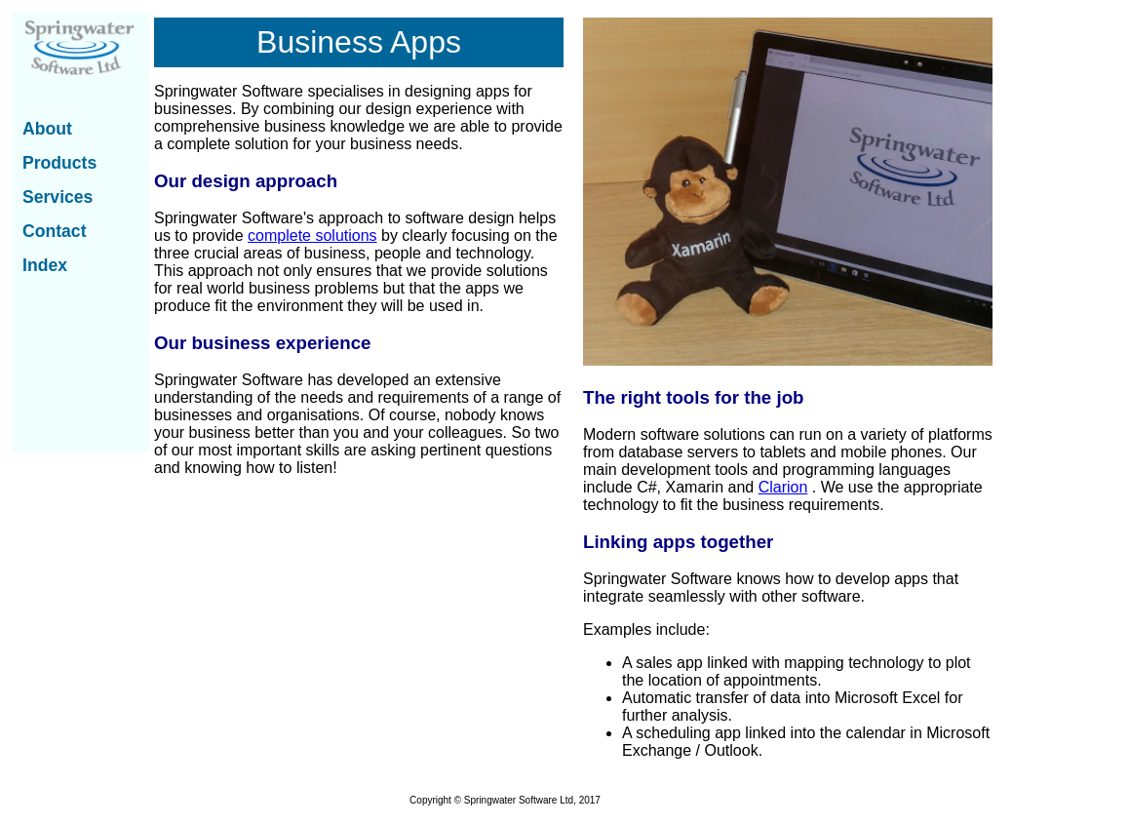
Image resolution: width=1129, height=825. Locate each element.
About (47, 128)
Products (59, 163)
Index (44, 265)
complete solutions (312, 235)
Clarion (783, 487)
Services (57, 197)
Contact (54, 231)
